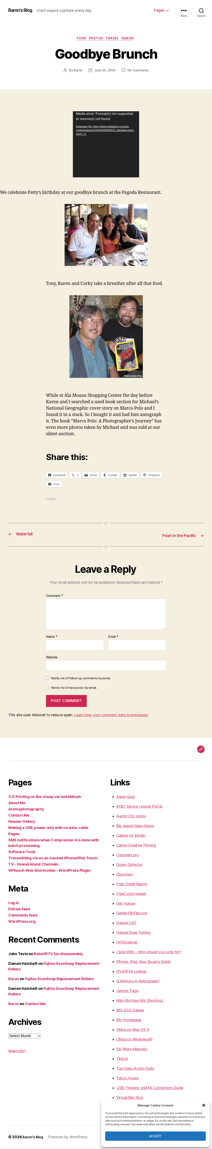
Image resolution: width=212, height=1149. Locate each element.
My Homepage (128, 1020)
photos (96, 39)
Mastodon (17, 1051)
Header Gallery (21, 822)
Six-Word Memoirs (131, 1049)
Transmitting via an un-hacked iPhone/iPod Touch (52, 858)
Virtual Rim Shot (129, 1098)
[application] (106, 145)
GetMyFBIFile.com (131, 913)
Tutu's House (127, 1078)
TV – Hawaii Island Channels (33, 864)
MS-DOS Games (130, 1010)
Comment (54, 596)
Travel (113, 39)
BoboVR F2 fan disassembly (58, 954)
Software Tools (21, 852)
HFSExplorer (126, 942)
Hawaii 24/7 (126, 923)
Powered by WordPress (69, 1137)
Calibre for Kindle (130, 836)
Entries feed (19, 909)
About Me (16, 803)
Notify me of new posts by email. (74, 688)
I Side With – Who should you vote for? (148, 952)
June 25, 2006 (104, 71)
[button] (204, 1105)
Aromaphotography (26, 809)
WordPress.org (22, 922)
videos (131, 39)
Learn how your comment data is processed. (111, 715)
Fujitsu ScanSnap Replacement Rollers (59, 979)
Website (52, 657)
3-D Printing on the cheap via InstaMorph (44, 797)
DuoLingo (124, 875)
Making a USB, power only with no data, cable (48, 828)
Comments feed (22, 915)
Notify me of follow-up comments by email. (81, 678)
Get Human (125, 904)
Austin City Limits (131, 816)
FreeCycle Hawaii (131, 894)
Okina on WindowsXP (134, 1040)
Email (113, 637)
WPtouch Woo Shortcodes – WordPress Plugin (49, 871)
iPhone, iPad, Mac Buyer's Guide (143, 962)
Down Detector (129, 865)
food (79, 39)
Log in (13, 903)
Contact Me (18, 815)
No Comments (139, 71)
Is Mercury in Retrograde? (137, 981)
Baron (77, 71)
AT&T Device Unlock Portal (139, 807)
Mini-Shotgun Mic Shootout (139, 1001)
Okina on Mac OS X (132, 1030)
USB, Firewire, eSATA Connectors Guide (149, 1088)
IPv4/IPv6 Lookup (131, 972)
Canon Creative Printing (136, 845)
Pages (159, 10)
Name (51, 637)
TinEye (122, 1059)
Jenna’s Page (127, 991)
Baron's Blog (22, 10)
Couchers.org (127, 855)
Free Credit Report (131, 884)
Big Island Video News (135, 826)
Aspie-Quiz (125, 797)
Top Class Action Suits (135, 1069)
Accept (155, 1136)
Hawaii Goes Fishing (133, 933)
